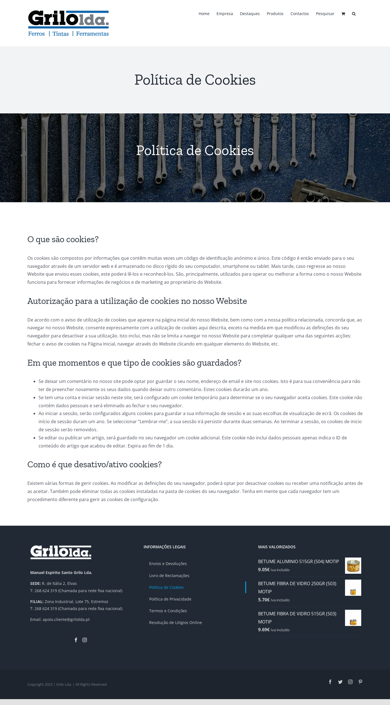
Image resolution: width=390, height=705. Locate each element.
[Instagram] (84, 640)
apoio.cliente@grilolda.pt (66, 619)
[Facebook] (76, 640)
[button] (354, 13)
